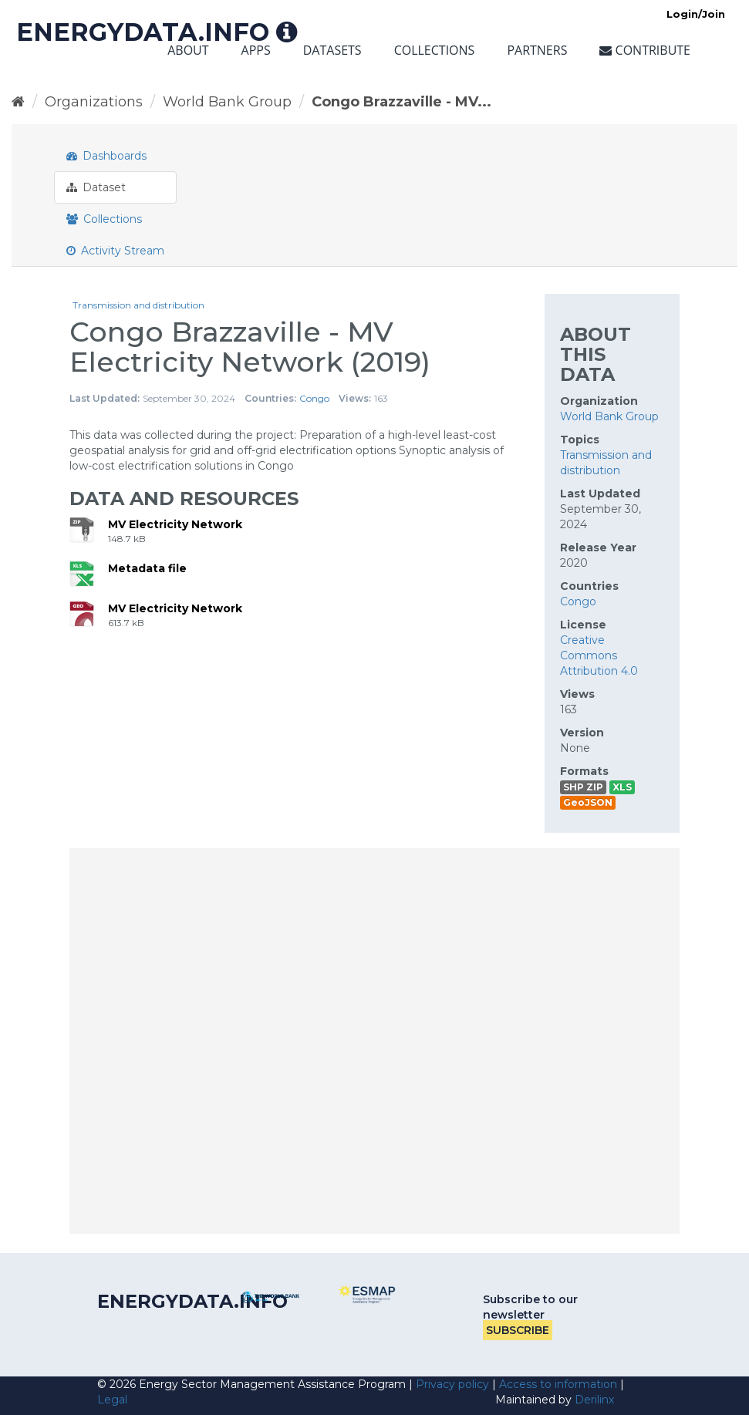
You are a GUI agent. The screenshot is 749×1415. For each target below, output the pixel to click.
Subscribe (517, 1330)
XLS (622, 787)
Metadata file (147, 568)
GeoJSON (587, 802)
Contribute (644, 50)
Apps (256, 50)
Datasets (332, 50)
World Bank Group (227, 101)
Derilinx (594, 1400)
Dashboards (106, 156)
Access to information (558, 1384)
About (187, 50)
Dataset (96, 187)
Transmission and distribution (138, 305)
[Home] (18, 101)
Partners (537, 50)
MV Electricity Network (175, 524)
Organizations (94, 101)
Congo (314, 398)
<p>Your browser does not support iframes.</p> (374, 1041)
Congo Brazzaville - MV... (401, 101)
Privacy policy (452, 1384)
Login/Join (695, 14)
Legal (112, 1400)
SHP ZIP (583, 787)
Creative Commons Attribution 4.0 (599, 655)
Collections (434, 50)
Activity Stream (115, 251)
